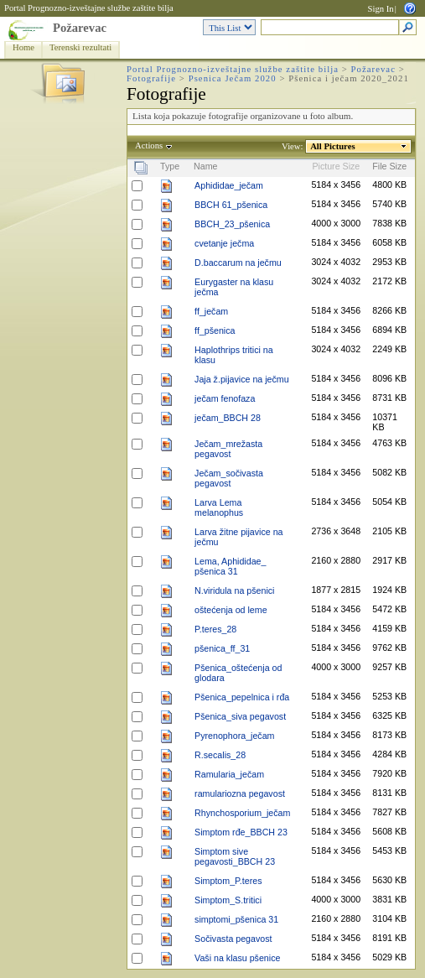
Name (205, 166)
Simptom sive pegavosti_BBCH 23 (234, 856)
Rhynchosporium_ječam (242, 813)
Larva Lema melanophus (218, 507)
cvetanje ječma (224, 243)
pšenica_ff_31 (222, 648)
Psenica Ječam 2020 (233, 78)
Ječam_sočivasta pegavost (228, 478)
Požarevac (79, 27)
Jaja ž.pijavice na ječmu (241, 379)
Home (23, 47)
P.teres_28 (215, 629)
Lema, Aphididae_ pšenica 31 (230, 566)
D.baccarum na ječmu (238, 263)
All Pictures (332, 146)
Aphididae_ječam (228, 185)
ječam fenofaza (224, 398)
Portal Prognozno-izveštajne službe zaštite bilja (89, 8)
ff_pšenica (214, 330)
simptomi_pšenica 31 (236, 919)
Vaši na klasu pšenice (237, 958)
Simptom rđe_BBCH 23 (241, 832)
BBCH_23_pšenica (232, 224)
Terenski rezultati (80, 47)
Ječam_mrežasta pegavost (228, 449)
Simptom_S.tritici (228, 900)
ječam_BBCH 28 (227, 418)
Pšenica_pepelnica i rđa (241, 697)
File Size (389, 166)
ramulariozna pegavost (239, 793)
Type (169, 166)
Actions (149, 145)
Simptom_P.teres (228, 881)
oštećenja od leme (230, 610)
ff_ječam (211, 311)
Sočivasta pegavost (233, 939)
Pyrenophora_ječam (234, 736)
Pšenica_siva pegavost (240, 716)
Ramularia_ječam (229, 774)
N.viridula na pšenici (234, 590)
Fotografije (151, 78)
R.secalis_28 (220, 755)
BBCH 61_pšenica (230, 205)
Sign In (381, 8)
